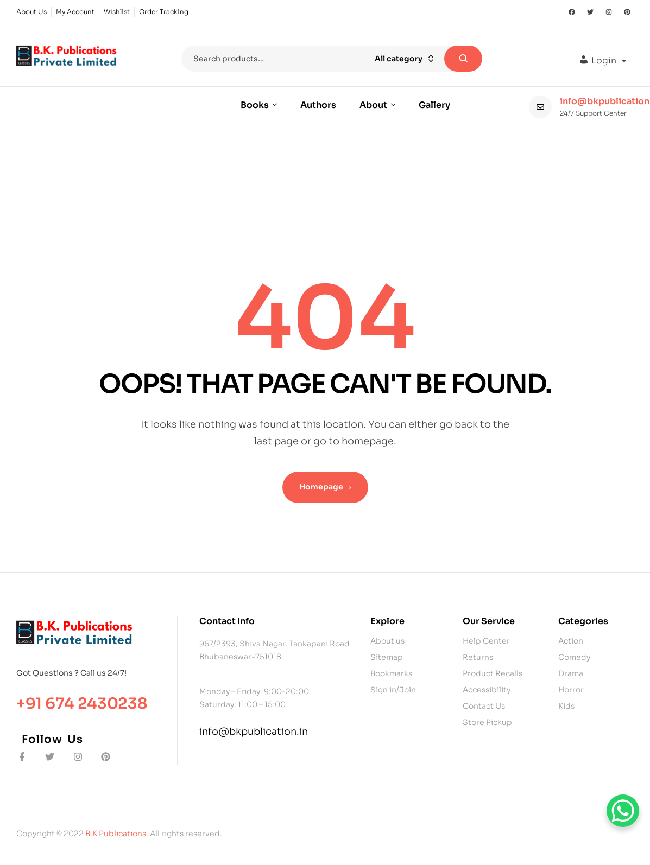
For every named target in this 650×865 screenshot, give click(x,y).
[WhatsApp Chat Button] (623, 810)
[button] (602, 60)
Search (463, 59)
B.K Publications (115, 833)
